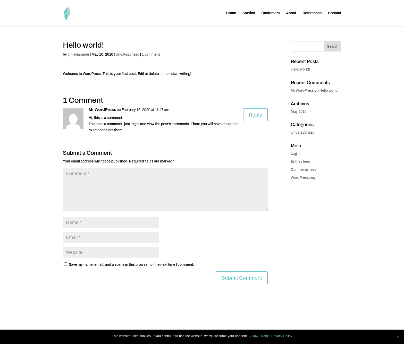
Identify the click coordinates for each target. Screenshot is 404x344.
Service (248, 13)
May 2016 (299, 112)
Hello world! (300, 69)
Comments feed (304, 169)
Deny (265, 336)
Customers (270, 13)
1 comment (151, 54)
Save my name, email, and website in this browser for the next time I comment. (131, 264)
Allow (254, 336)
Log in (296, 154)
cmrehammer (78, 54)
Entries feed (300, 162)
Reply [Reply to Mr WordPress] (255, 115)
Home (231, 13)
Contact (334, 13)
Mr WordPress (102, 109)
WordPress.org (303, 177)
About (291, 13)
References (312, 13)
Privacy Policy (281, 336)
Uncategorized (127, 54)
